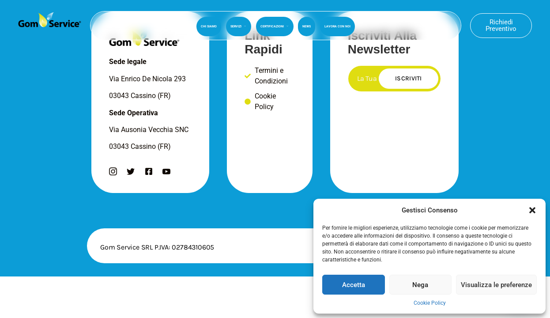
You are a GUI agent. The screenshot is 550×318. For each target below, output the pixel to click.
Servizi (239, 25)
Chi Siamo (210, 25)
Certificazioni (274, 25)
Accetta (353, 285)
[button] (532, 210)
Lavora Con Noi (337, 25)
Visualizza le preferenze (496, 285)
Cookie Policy (430, 303)
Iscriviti (408, 78)
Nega (420, 285)
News (306, 25)
